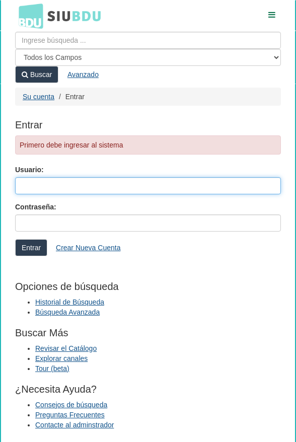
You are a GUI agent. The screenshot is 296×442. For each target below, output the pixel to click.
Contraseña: (35, 207)
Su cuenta (38, 97)
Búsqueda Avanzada (67, 312)
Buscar (37, 74)
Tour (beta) (52, 368)
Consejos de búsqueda (71, 405)
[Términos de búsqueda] (148, 40)
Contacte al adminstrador (74, 425)
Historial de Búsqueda (69, 302)
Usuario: (29, 170)
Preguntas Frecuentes (70, 415)
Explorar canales (61, 358)
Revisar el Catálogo (66, 348)
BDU (28, 15)
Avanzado (83, 74)
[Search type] (148, 57)
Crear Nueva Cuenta (88, 248)
